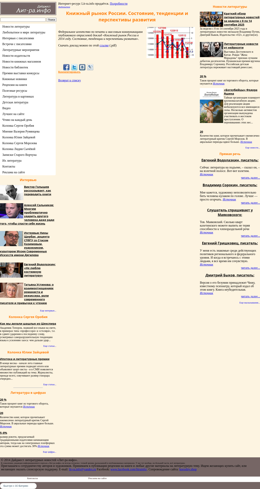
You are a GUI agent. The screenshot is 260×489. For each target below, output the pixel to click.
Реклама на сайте (13, 172)
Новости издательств (16, 55)
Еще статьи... (49, 346)
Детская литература (15, 102)
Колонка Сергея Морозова (19, 143)
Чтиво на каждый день (17, 119)
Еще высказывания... (249, 302)
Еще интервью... (48, 310)
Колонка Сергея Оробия (18, 125)
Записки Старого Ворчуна (19, 154)
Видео (6, 108)
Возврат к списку (69, 80)
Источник (29, 406)
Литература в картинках (18, 96)
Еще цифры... (49, 452)
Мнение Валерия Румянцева (21, 131)
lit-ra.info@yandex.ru (82, 469)
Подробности (118, 3)
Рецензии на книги (14, 84)
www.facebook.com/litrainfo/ (128, 469)
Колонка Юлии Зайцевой (18, 137)
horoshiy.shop (188, 469)
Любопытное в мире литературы (23, 32)
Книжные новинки (14, 79)
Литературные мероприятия (20, 49)
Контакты (8, 166)
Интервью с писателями (18, 38)
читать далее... (250, 177)
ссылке (104, 45)
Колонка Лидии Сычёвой (18, 149)
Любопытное (64, 7)
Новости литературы (16, 26)
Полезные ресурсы (14, 90)
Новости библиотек (15, 67)
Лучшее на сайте (13, 114)
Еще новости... (252, 147)
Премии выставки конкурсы (20, 73)
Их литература (12, 160)
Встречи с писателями (17, 44)
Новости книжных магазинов (21, 61)
